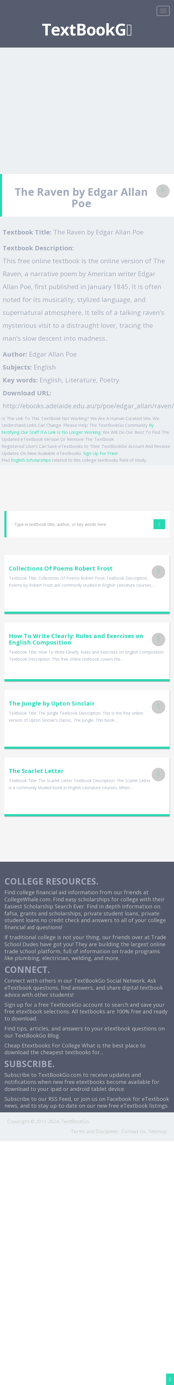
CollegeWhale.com (27, 899)
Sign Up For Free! (100, 453)
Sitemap (158, 1131)
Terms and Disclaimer (94, 1131)
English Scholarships (31, 460)
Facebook (119, 1098)
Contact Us (134, 1131)
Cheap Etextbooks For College (42, 1045)
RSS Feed (59, 1098)
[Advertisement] (55, 107)
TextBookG (87, 29)
